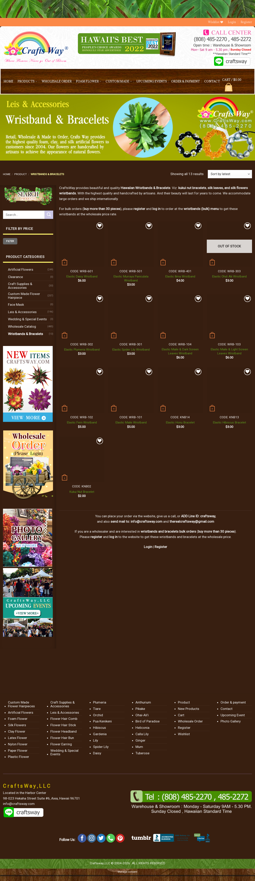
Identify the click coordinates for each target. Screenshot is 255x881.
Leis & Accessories (22, 312)
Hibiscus (99, 728)
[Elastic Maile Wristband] (131, 390)
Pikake (140, 709)
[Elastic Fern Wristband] (81, 390)
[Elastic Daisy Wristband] (81, 244)
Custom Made (119, 81)
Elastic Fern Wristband (82, 422)
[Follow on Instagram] (91, 838)
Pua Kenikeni (102, 721)
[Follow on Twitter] (101, 838)
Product (20, 174)
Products (27, 81)
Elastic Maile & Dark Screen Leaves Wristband (180, 351)
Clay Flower (16, 731)
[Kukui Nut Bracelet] (81, 459)
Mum (139, 747)
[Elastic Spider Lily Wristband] (131, 317)
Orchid (98, 715)
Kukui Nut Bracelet (81, 492)
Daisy (97, 753)
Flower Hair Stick (63, 725)
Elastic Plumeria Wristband (82, 349)
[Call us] (110, 838)
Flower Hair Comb (63, 719)
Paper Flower (17, 751)
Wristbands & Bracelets (25, 334)
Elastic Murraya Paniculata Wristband (130, 278)
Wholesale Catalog (22, 326)
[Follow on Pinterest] (120, 838)
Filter (10, 241)
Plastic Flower (18, 757)
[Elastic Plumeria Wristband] (81, 317)
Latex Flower (17, 738)
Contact (212, 81)
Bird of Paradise (147, 721)
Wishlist (184, 734)
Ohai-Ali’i (142, 715)
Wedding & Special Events (27, 319)
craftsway (207, 516)
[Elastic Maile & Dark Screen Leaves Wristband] (180, 317)
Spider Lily (101, 747)
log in (113, 537)
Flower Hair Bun (62, 738)
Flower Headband (63, 731)
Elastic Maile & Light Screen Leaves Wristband (229, 351)
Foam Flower (88, 81)
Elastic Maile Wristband (131, 422)
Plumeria (99, 702)
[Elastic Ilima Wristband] (180, 244)
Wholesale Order (57, 81)
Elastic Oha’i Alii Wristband (229, 276)
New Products (188, 709)
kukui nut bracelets (192, 188)
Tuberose (142, 753)
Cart (181, 715)
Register (246, 22)
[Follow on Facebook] (82, 838)
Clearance (15, 277)
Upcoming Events (151, 81)
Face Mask (16, 305)
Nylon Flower (17, 744)
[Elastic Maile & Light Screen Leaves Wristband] (229, 317)
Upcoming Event (233, 715)
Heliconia (142, 728)
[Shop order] (230, 174)
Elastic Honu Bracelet (180, 422)
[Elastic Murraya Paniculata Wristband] (131, 244)
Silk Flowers (17, 725)
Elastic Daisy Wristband (81, 276)
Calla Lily (142, 734)
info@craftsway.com (146, 521)
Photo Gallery (231, 721)
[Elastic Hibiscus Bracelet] (229, 390)
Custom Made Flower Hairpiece (24, 296)
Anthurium (143, 702)
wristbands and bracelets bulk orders (168, 531)
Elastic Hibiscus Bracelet (229, 422)
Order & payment (185, 81)
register (139, 209)
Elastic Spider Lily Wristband (131, 349)
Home (8, 81)
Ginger (140, 740)
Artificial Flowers (20, 269)
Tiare (97, 709)
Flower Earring (61, 744)
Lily (95, 740)
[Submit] (49, 215)
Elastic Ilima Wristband (180, 276)
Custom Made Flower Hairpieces (21, 704)
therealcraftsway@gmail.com (192, 521)
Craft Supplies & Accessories (20, 286)
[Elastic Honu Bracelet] (180, 390)
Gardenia (100, 734)
